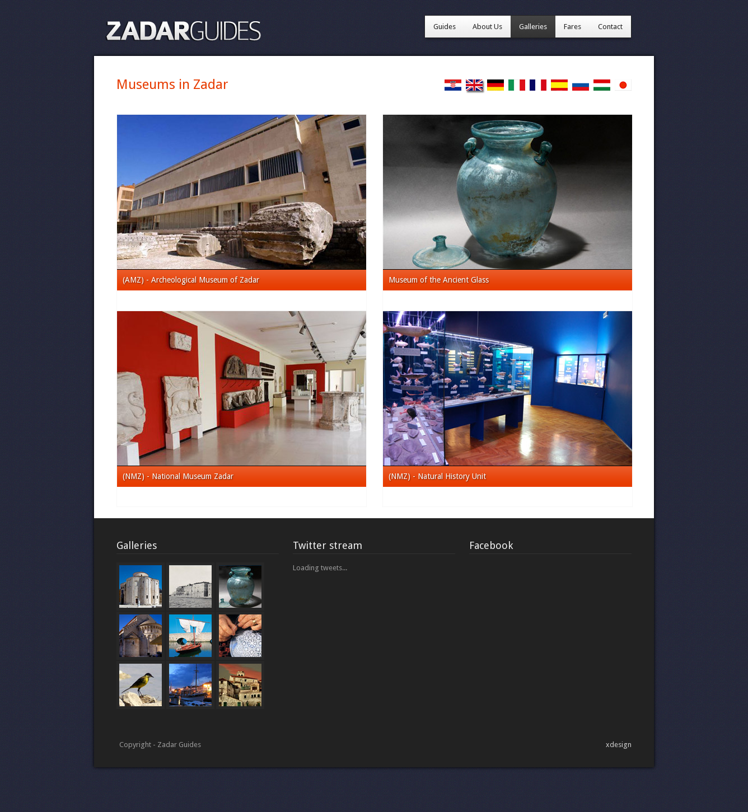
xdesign (619, 744)
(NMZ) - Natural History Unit (437, 476)
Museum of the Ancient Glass (439, 279)
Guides (444, 26)
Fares (572, 26)
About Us (487, 26)
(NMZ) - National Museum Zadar (178, 476)
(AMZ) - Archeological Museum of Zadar (191, 279)
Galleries (533, 26)
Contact (610, 26)
